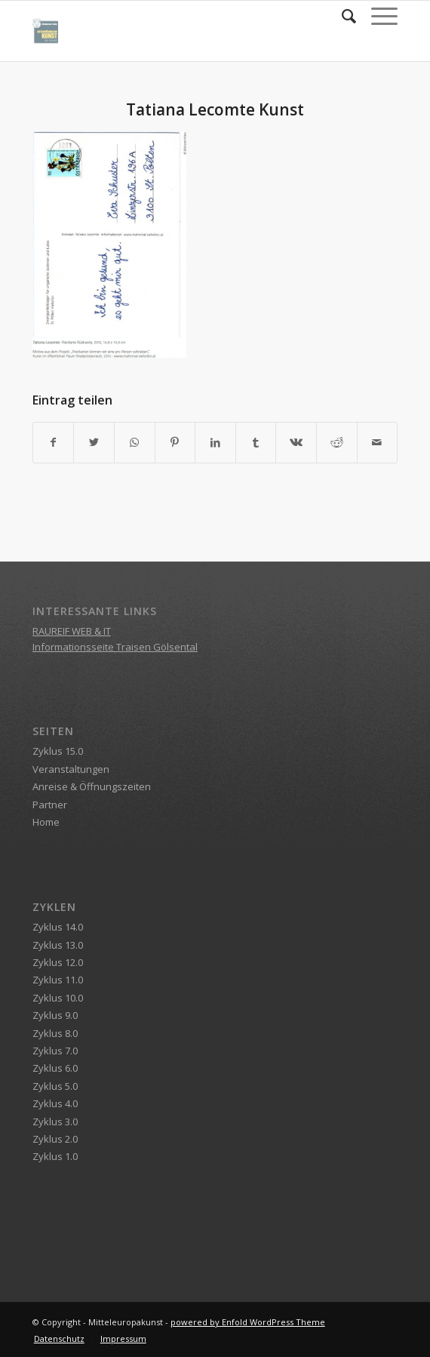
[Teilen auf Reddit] (337, 442)
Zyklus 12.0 (57, 962)
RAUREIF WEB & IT (71, 631)
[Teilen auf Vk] (296, 442)
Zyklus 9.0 (55, 1015)
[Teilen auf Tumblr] (256, 442)
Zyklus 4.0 (55, 1103)
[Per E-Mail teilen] (378, 442)
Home (46, 822)
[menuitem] (341, 16)
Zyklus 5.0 (55, 1086)
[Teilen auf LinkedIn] (215, 442)
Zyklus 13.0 (57, 945)
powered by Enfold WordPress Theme (247, 1322)
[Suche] (341, 16)
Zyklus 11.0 (57, 979)
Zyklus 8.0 (55, 1033)
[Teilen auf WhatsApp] (135, 442)
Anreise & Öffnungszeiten (91, 786)
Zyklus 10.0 (57, 998)
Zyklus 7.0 (55, 1050)
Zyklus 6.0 (55, 1068)
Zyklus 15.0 (57, 751)
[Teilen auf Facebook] (53, 442)
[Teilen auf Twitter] (94, 442)
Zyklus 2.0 (55, 1139)
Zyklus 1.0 (55, 1156)
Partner (49, 804)
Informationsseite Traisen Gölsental (115, 647)
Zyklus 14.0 (57, 927)
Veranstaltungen (70, 769)
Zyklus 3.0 (55, 1121)
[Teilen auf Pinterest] (175, 442)
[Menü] (377, 16)
